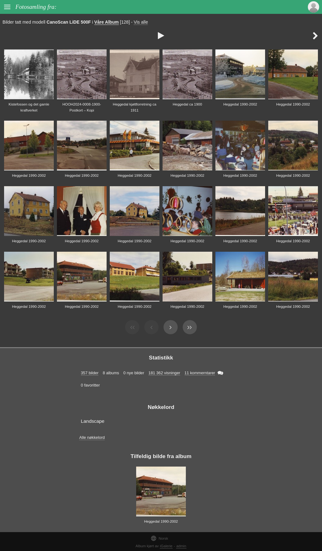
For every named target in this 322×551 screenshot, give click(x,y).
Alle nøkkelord (92, 437)
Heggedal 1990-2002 (240, 104)
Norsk (159, 538)
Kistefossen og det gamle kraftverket (28, 107)
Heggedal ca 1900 (187, 104)
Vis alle (141, 22)
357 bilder (89, 372)
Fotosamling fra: (36, 6)
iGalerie (166, 546)
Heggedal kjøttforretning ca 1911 (134, 107)
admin (181, 546)
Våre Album (106, 22)
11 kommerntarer (200, 372)
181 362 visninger (164, 372)
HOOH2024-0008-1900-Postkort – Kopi (82, 107)
